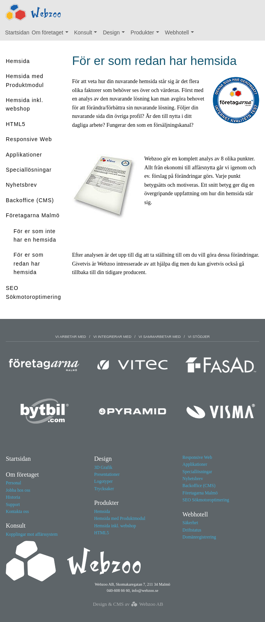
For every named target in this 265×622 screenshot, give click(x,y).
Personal (13, 483)
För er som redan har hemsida (29, 263)
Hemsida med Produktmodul (25, 80)
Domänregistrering (199, 537)
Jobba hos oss (18, 490)
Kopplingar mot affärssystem (32, 534)
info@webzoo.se (145, 590)
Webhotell (181, 34)
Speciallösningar (29, 170)
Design (115, 34)
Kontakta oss (17, 511)
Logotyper (103, 481)
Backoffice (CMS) (30, 200)
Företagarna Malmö (32, 215)
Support (13, 504)
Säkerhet (190, 522)
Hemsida (18, 61)
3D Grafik (103, 467)
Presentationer (107, 474)
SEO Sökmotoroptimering (33, 292)
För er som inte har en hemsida (35, 235)
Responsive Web (29, 139)
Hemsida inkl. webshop (24, 104)
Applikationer (24, 155)
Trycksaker (104, 488)
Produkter (147, 34)
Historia (13, 497)
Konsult (87, 34)
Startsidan (17, 32)
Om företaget (52, 34)
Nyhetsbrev (21, 185)
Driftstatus (191, 530)
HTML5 (15, 124)
